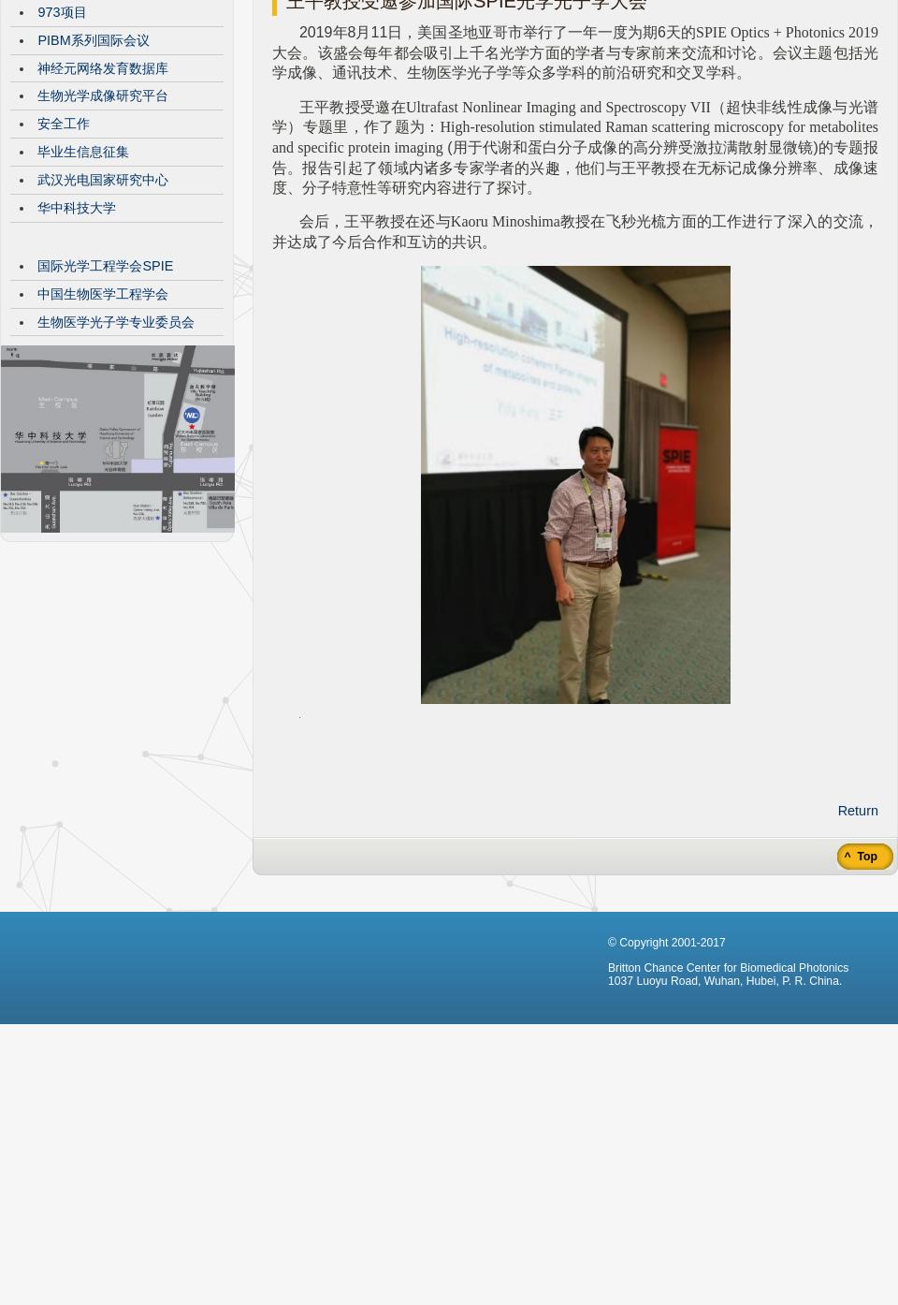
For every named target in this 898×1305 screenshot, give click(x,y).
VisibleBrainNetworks (101, 124)
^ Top (859, 997)
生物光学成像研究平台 (102, 235)
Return (858, 951)
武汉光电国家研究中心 (102, 320)
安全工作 (63, 264)
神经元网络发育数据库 (102, 208)
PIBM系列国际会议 (93, 180)
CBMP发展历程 (83, 96)
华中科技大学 (76, 348)
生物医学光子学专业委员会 (116, 462)
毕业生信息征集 (83, 292)
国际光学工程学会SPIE (105, 406)
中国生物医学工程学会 (102, 434)
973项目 (61, 152)
